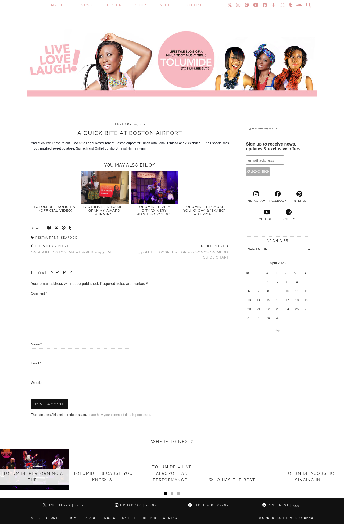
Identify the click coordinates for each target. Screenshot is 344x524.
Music (87, 5)
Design (114, 5)
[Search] (308, 5)
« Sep (276, 330)
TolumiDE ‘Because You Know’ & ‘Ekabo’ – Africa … (204, 211)
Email (36, 363)
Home (74, 517)
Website (36, 383)
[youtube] (267, 214)
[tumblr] (290, 5)
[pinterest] (299, 196)
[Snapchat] (282, 5)
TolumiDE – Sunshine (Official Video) (55, 209)
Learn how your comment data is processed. (119, 415)
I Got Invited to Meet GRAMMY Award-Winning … (105, 211)
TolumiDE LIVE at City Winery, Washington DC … (155, 211)
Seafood (69, 237)
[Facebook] (265, 5)
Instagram (136, 505)
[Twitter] (229, 5)
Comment (39, 293)
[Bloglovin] (273, 5)
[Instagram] (238, 5)
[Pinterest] (247, 5)
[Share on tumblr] (70, 228)
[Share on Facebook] (49, 228)
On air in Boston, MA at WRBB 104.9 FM (71, 249)
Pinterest (280, 505)
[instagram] (256, 196)
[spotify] (288, 214)
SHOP (140, 5)
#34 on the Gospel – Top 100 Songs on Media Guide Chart (179, 251)
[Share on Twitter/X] (56, 228)
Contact (196, 5)
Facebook (208, 505)
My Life (59, 5)
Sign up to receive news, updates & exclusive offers (273, 146)
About (166, 5)
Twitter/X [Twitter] (63, 505)
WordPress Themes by (286, 517)
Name (36, 344)
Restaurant (47, 237)
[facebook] (277, 196)
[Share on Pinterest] (64, 228)
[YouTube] (256, 5)
